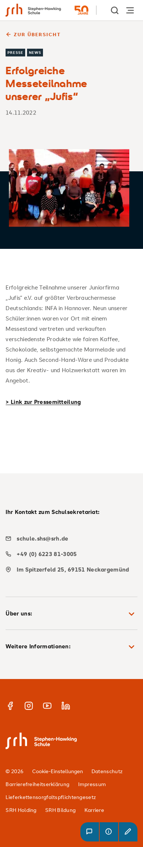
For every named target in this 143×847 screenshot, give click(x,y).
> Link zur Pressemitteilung (43, 401)
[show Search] (115, 10)
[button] (89, 831)
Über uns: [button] (71, 614)
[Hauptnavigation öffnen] (130, 10)
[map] (69, 570)
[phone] (69, 554)
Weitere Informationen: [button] (71, 646)
